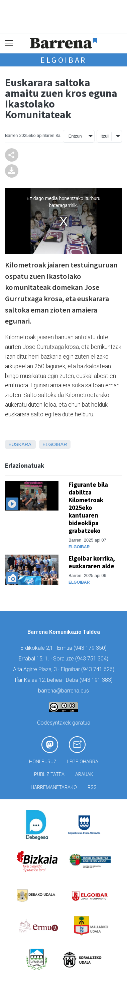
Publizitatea (49, 774)
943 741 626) (98, 669)
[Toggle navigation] (9, 43)
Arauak (84, 774)
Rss (92, 787)
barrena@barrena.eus (63, 690)
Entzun (75, 136)
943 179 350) (91, 648)
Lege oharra (82, 762)
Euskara (19, 444)
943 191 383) (97, 680)
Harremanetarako (54, 787)
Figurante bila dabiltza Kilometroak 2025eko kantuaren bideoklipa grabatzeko (88, 507)
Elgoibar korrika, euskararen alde (92, 562)
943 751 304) (92, 658)
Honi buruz (42, 762)
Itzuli (105, 136)
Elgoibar (63, 60)
